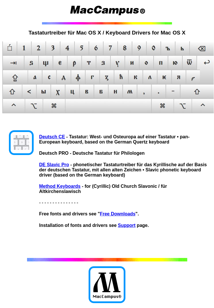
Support (126, 225)
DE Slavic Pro (54, 164)
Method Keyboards (60, 186)
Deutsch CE (52, 136)
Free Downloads (117, 213)
